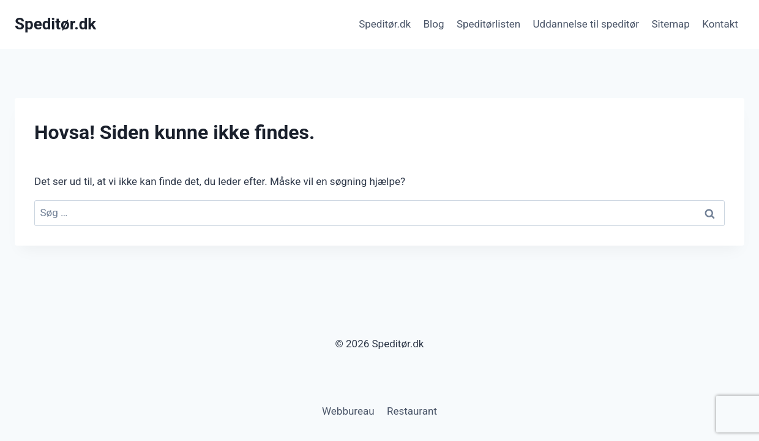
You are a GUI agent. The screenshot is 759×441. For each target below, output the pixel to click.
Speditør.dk (385, 24)
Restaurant (412, 411)
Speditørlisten (488, 24)
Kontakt (720, 24)
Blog (434, 24)
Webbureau (348, 411)
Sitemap (670, 24)
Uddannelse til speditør (586, 24)
